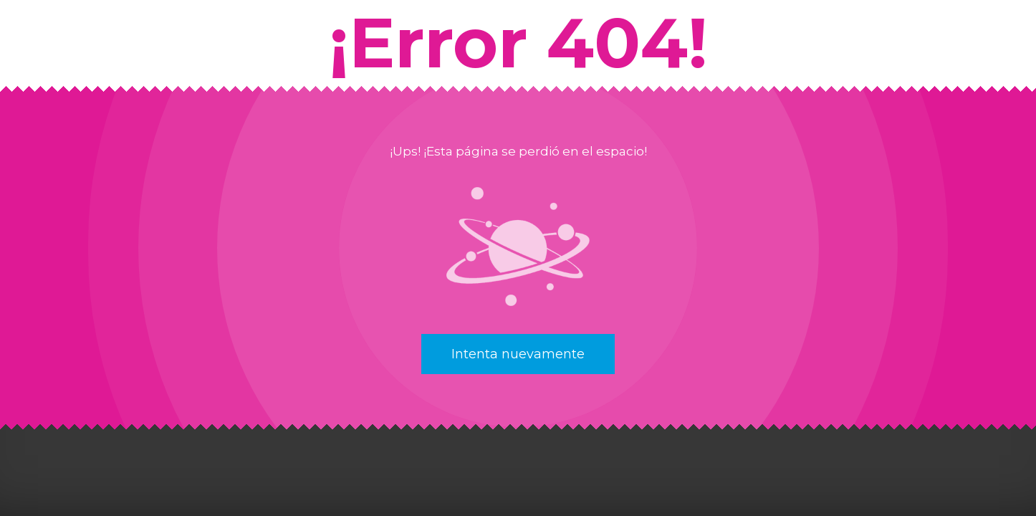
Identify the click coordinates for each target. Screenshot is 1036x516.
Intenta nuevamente (518, 354)
